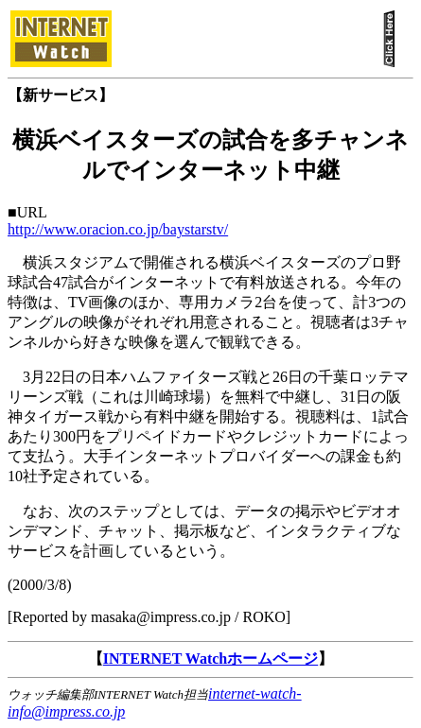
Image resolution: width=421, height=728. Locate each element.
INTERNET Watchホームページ (210, 658)
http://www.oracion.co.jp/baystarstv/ (118, 229)
